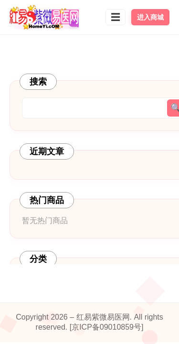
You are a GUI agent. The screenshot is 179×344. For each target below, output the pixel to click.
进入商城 (150, 17)
